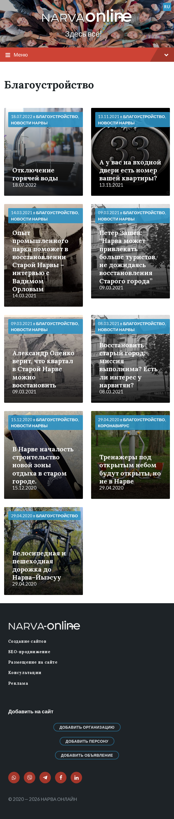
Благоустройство (57, 116)
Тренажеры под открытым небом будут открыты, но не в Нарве (130, 469)
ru (167, 6)
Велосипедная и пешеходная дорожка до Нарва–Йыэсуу (39, 565)
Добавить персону (87, 741)
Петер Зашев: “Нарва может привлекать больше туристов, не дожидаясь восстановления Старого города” (127, 256)
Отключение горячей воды (35, 174)
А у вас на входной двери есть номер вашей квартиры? (130, 170)
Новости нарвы (29, 122)
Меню (87, 54)
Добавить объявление (87, 755)
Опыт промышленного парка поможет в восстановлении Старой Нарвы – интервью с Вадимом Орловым (40, 260)
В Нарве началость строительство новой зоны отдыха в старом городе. (43, 465)
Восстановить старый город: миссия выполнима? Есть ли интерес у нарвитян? (128, 365)
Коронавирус (113, 425)
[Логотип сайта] (87, 22)
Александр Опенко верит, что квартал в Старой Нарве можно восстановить (43, 369)
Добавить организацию (87, 727)
